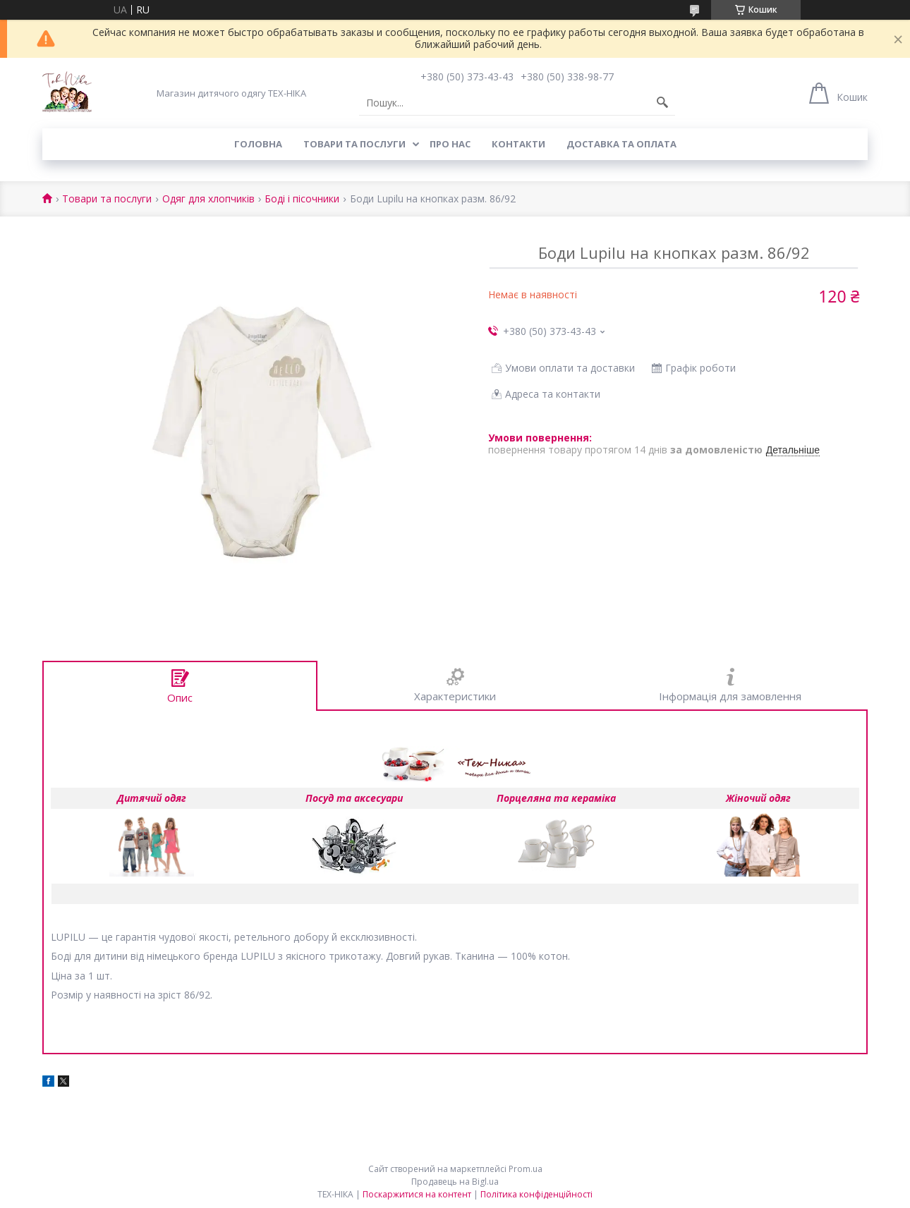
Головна (258, 144)
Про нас (450, 144)
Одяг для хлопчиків (208, 199)
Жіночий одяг (758, 798)
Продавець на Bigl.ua (455, 1182)
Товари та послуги (354, 144)
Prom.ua (525, 1169)
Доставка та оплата (621, 144)
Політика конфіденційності (536, 1194)
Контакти (518, 144)
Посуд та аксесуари (354, 798)
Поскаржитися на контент (417, 1194)
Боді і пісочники (302, 199)
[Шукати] (662, 103)
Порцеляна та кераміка (556, 798)
